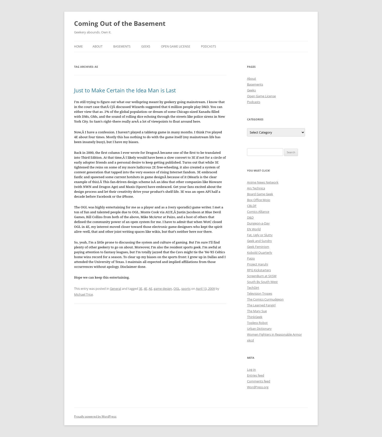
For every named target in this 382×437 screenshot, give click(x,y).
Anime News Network (262, 182)
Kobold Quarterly (259, 252)
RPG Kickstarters (259, 270)
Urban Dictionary (259, 328)
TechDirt (253, 287)
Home (78, 46)
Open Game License (175, 46)
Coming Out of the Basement (119, 23)
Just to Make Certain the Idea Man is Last (125, 90)
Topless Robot (257, 322)
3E (140, 288)
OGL (176, 288)
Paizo (251, 258)
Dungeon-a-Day (258, 223)
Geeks (145, 46)
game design (163, 288)
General (115, 288)
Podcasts (208, 46)
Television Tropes (259, 293)
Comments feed (258, 381)
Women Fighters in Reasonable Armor (274, 334)
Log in (251, 369)
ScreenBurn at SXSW (262, 276)
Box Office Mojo (258, 200)
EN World (254, 229)
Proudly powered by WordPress (95, 416)
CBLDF (252, 206)
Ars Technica (256, 188)
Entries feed (255, 375)
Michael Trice (83, 294)
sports (186, 288)
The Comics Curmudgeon (265, 299)
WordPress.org (257, 387)
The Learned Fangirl (261, 305)
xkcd (250, 340)
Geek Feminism (258, 246)
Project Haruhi (257, 264)
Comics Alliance (258, 211)
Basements (122, 46)
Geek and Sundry (259, 241)
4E (145, 288)
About (98, 46)
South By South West (262, 282)
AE (150, 288)
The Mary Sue (257, 311)
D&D (250, 217)
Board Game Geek (260, 194)
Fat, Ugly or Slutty (260, 235)
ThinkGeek (254, 317)
